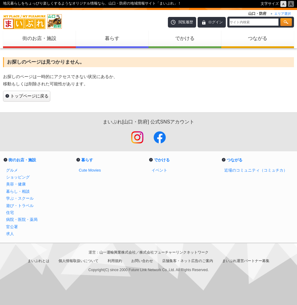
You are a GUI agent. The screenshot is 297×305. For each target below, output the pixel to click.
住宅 (10, 212)
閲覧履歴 (186, 22)
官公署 (12, 227)
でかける (185, 38)
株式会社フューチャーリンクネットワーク (174, 252)
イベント (159, 170)
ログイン (215, 22)
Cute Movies (90, 170)
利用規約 (115, 261)
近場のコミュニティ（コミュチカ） (255, 170)
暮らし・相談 (18, 191)
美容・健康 (16, 184)
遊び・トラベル (20, 205)
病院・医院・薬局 (22, 219)
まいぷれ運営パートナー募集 (245, 261)
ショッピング (18, 177)
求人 (10, 233)
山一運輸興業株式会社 (117, 252)
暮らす (112, 38)
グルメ (12, 170)
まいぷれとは (38, 261)
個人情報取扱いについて (78, 261)
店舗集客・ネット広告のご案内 (187, 261)
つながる (257, 38)
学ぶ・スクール (20, 198)
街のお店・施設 (39, 38)
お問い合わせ (142, 261)
